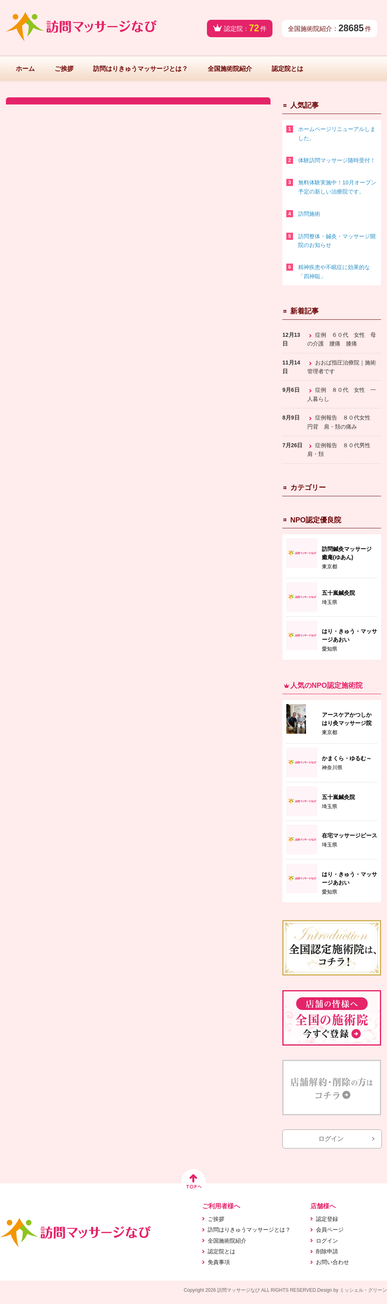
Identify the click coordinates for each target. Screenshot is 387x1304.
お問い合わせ (332, 1262)
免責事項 (219, 1262)
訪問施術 (309, 214)
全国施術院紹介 (230, 68)
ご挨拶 (63, 68)
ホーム (25, 68)
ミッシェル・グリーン (363, 1290)
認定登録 (327, 1219)
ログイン (331, 1138)
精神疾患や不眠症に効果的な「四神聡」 (334, 271)
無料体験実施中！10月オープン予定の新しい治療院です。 (337, 186)
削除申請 (327, 1251)
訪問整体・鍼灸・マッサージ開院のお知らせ (337, 240)
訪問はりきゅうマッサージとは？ (140, 68)
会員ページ (330, 1229)
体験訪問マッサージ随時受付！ (337, 160)
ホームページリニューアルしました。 (337, 133)
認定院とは (287, 68)
